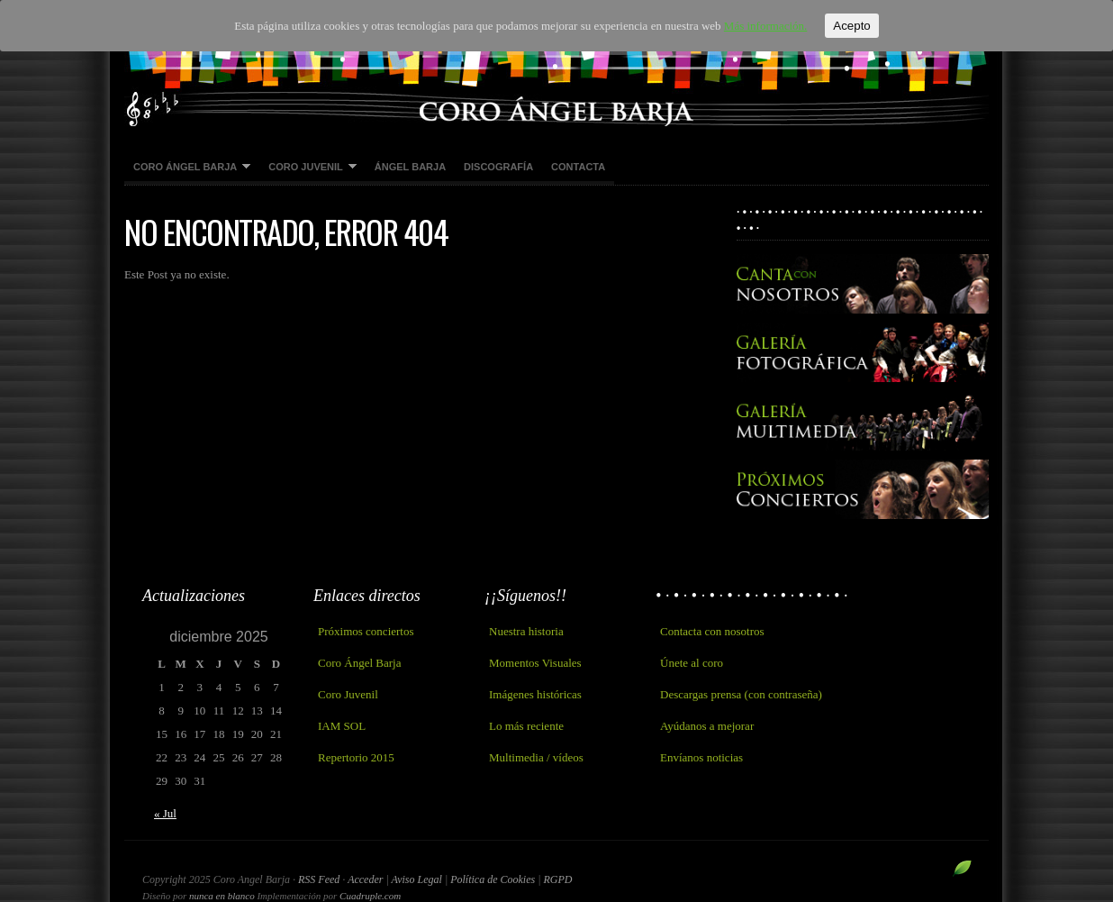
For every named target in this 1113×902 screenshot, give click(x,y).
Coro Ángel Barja (187, 167)
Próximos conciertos (366, 631)
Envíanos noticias (701, 757)
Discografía (498, 166)
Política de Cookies (494, 879)
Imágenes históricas (535, 694)
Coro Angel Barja (556, 63)
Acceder (365, 879)
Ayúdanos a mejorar (707, 726)
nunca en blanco (222, 895)
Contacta (578, 166)
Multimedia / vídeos (536, 757)
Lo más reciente (526, 726)
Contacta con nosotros (712, 631)
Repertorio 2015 (356, 757)
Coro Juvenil (308, 167)
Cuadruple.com (370, 895)
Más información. (765, 25)
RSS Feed (318, 879)
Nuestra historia (526, 631)
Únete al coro (691, 663)
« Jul (165, 813)
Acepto (852, 25)
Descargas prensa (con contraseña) (741, 694)
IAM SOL (342, 726)
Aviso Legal (418, 879)
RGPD (557, 879)
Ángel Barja (410, 166)
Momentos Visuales (535, 663)
